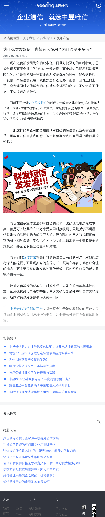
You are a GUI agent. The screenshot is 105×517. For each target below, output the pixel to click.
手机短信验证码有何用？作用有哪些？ (29, 445)
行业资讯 (46, 38)
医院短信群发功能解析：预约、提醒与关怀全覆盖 (42, 392)
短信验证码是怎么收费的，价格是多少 (29, 475)
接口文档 (35, 514)
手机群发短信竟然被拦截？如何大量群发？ (32, 469)
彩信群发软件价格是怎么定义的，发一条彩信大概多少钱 (41, 463)
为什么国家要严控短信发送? (27, 359)
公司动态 (61, 514)
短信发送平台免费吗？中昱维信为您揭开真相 (39, 385)
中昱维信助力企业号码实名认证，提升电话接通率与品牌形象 (50, 347)
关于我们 (29, 38)
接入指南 (35, 508)
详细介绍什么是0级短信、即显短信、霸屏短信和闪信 (39, 451)
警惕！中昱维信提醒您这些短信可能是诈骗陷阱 (41, 353)
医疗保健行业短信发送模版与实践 (31, 372)
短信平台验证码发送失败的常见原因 (28, 457)
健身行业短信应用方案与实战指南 (31, 366)
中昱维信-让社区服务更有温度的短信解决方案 (40, 379)
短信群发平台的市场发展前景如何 (26, 481)
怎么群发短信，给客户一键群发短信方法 (31, 438)
